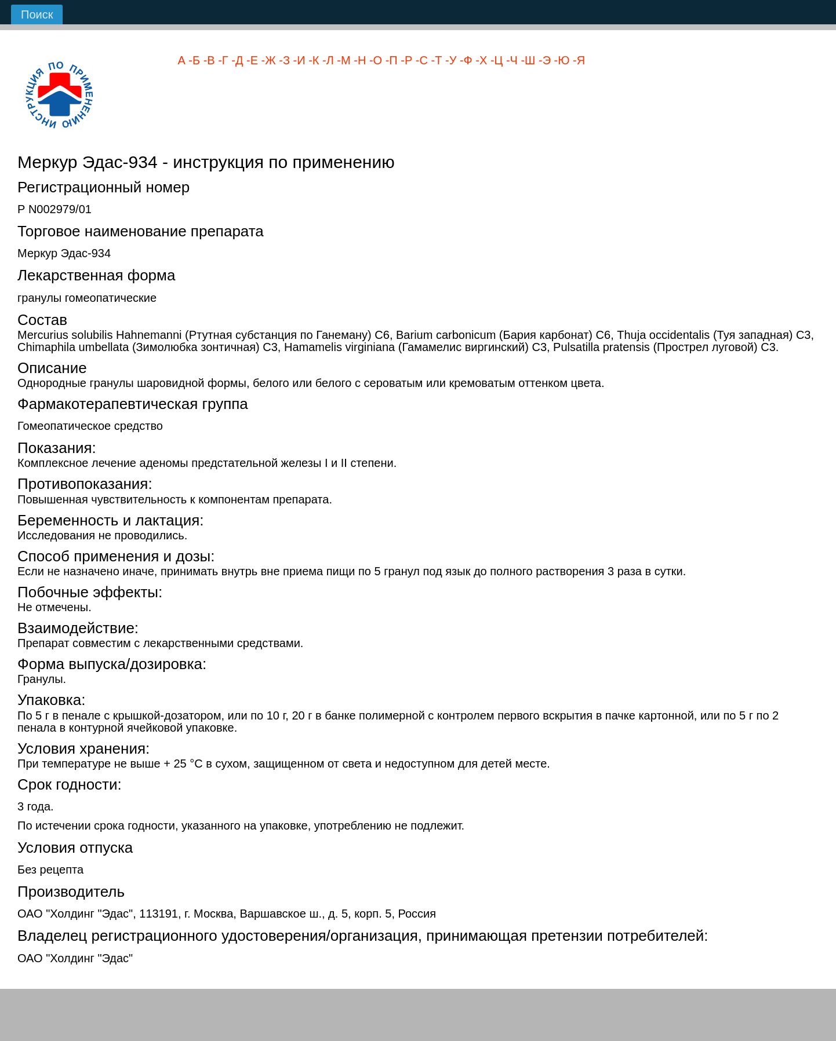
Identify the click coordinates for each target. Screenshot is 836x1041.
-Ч (510, 60)
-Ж (267, 60)
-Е (250, 60)
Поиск (37, 14)
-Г (221, 60)
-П (390, 60)
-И (298, 60)
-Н (358, 60)
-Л (326, 60)
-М (342, 60)
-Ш (527, 60)
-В (207, 60)
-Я (577, 60)
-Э (543, 60)
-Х (480, 60)
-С (420, 60)
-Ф (464, 60)
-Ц (495, 60)
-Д (235, 60)
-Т (435, 60)
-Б (193, 60)
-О (374, 60)
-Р (405, 60)
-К (312, 60)
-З (283, 60)
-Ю (560, 60)
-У (449, 60)
